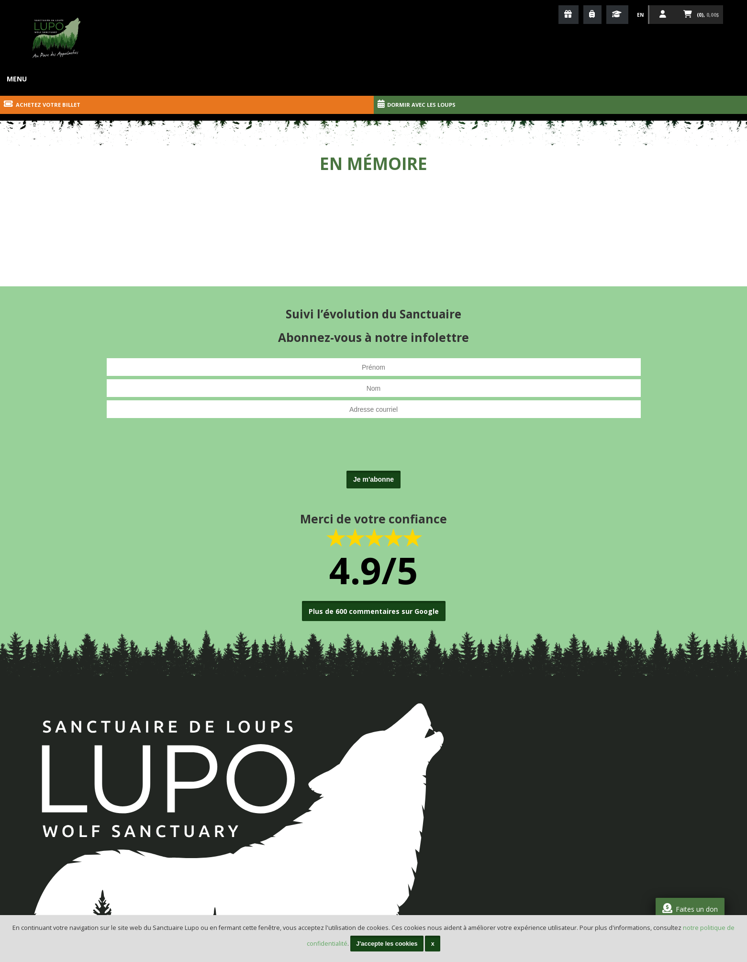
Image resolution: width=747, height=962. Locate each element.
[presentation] (373, 448)
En (640, 14)
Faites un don (690, 908)
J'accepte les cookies (386, 943)
